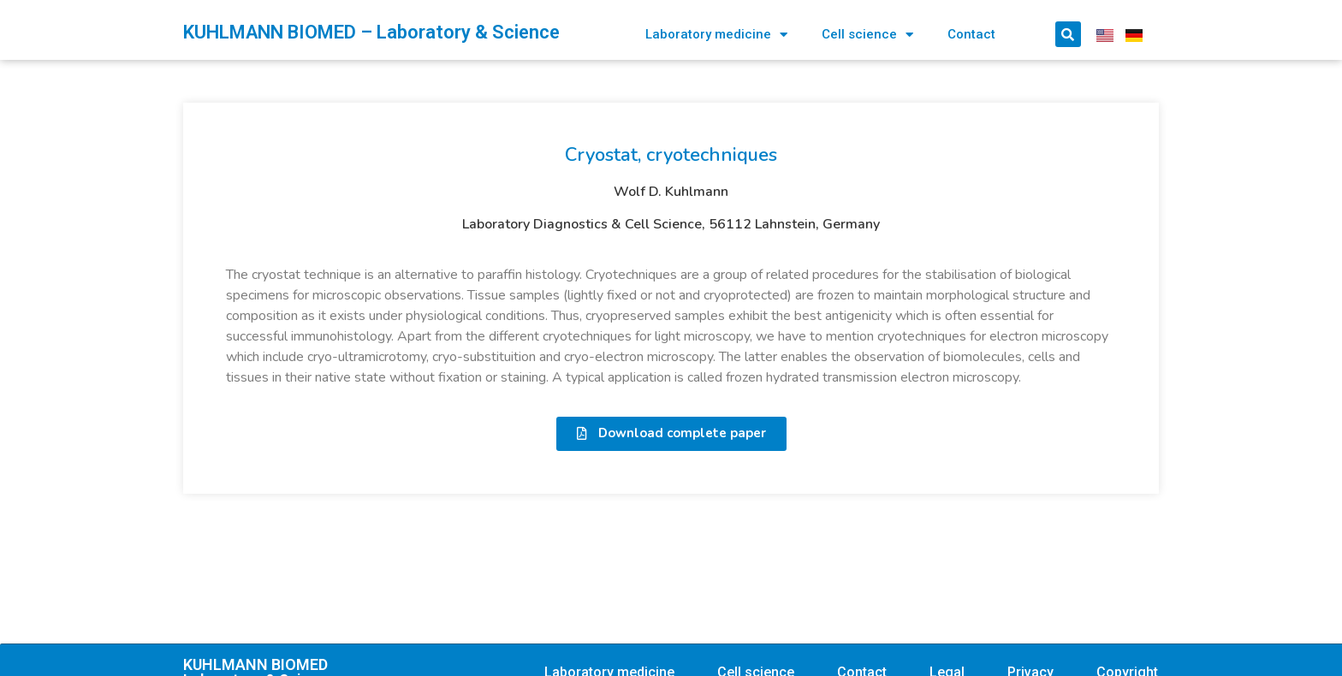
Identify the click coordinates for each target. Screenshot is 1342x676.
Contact (971, 34)
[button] (671, 434)
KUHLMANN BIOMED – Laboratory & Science (371, 32)
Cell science (867, 35)
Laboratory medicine (716, 35)
